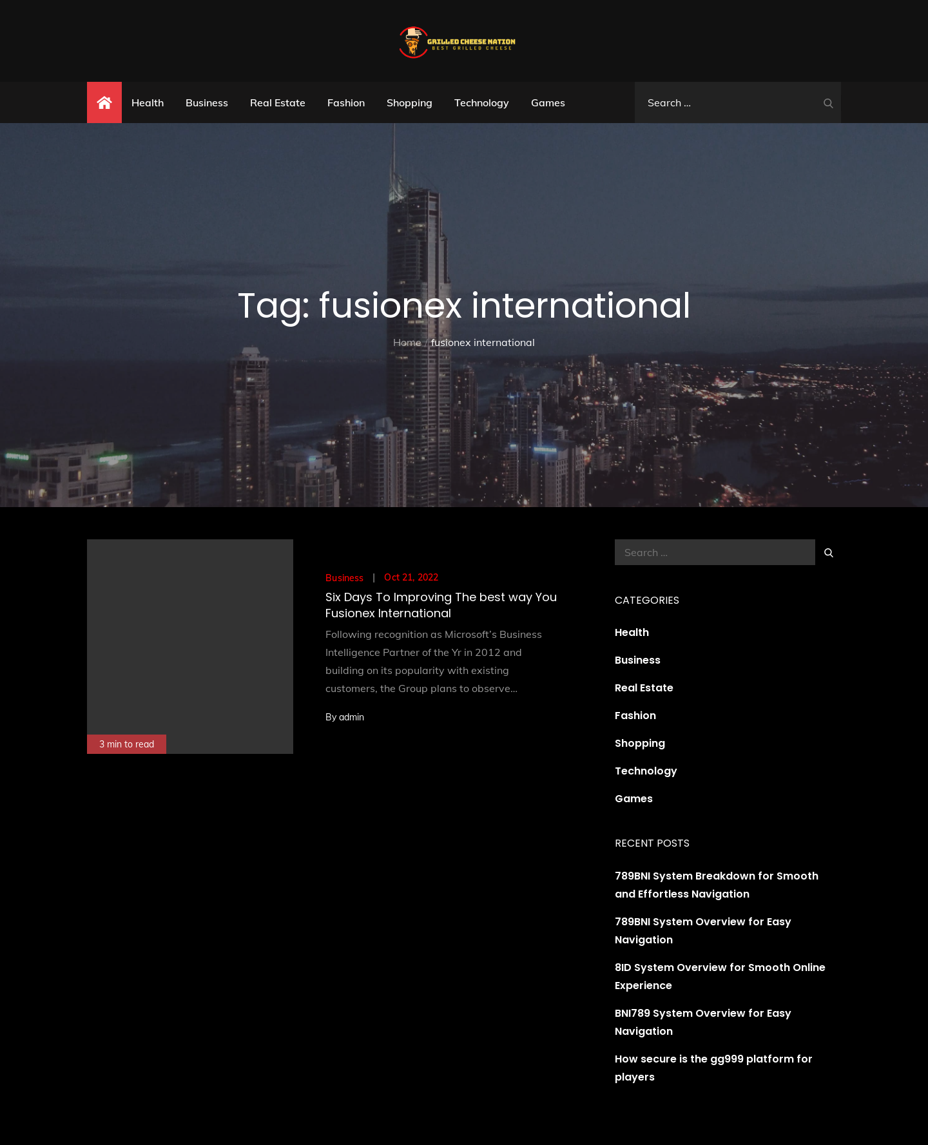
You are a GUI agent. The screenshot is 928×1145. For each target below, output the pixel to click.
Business (207, 102)
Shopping (409, 102)
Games (548, 102)
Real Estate (277, 102)
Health (147, 102)
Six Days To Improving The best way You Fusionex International (441, 605)
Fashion (346, 102)
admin (351, 717)
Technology (481, 102)
